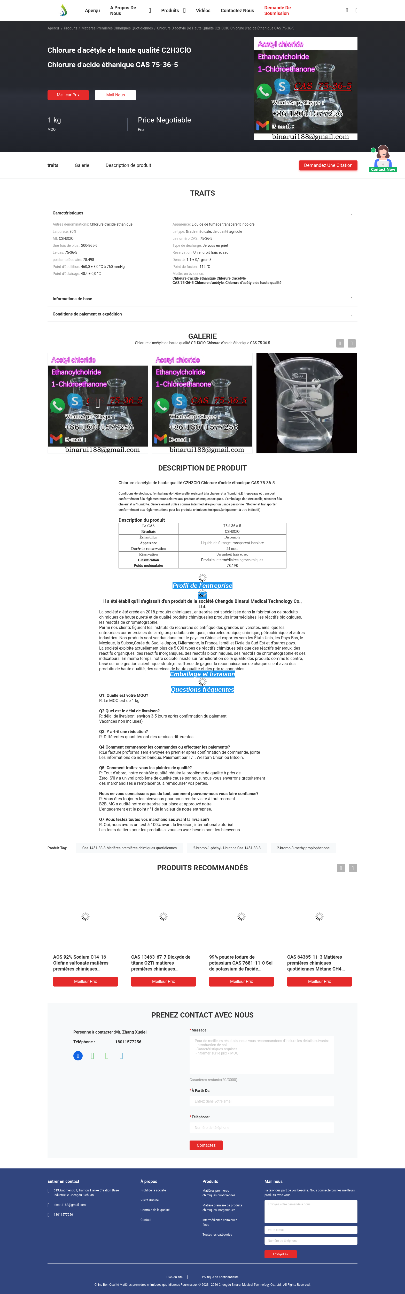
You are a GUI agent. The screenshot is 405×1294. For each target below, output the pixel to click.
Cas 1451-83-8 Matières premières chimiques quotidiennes (129, 848)
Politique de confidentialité (220, 1277)
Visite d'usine (150, 1200)
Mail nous (115, 95)
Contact (146, 1220)
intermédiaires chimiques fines (219, 1222)
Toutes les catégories (217, 1234)
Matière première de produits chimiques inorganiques (222, 1208)
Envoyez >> (280, 1254)
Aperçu (53, 28)
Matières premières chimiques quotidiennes (117, 28)
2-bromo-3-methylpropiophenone (303, 848)
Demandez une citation (328, 165)
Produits (70, 28)
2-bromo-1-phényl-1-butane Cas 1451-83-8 (227, 848)
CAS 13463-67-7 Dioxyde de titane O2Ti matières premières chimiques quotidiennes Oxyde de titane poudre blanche (161, 968)
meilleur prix (68, 95)
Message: (199, 1030)
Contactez (206, 1145)
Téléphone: (201, 1117)
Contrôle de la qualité (155, 1210)
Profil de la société (153, 1190)
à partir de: (201, 1091)
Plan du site (175, 1277)
